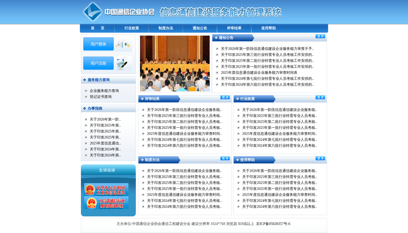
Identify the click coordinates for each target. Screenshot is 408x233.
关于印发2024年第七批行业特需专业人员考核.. (184, 140)
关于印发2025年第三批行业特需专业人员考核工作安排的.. (267, 55)
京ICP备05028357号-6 (273, 224)
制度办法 (165, 28)
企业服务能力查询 (104, 91)
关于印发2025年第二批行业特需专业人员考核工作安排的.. (267, 61)
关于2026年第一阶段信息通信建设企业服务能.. (184, 110)
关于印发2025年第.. (105, 125)
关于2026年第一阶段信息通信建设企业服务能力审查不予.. (267, 49)
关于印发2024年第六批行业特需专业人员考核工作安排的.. (267, 84)
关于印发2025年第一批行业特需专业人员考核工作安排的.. (267, 67)
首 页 (98, 28)
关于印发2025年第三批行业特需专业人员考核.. (184, 116)
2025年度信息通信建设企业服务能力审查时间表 (259, 73)
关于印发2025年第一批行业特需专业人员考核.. (184, 128)
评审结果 (234, 28)
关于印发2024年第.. (105, 149)
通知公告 (200, 28)
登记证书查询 (101, 97)
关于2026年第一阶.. (105, 119)
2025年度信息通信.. (105, 143)
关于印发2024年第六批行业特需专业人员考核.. (184, 146)
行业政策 (131, 28)
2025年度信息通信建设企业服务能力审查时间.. (184, 134)
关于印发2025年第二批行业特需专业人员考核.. (184, 122)
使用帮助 (268, 28)
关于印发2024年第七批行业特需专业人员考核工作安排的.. (267, 79)
